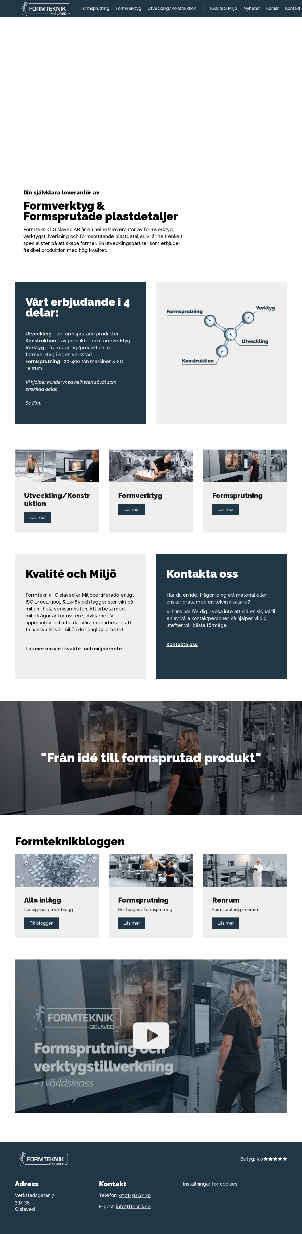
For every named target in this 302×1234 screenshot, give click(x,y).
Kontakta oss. (182, 644)
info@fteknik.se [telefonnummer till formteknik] (133, 1206)
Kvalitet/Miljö (223, 8)
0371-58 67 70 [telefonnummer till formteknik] (135, 1195)
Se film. (33, 403)
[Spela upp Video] (151, 1036)
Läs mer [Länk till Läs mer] (38, 517)
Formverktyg (128, 8)
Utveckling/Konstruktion (172, 8)
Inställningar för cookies (210, 1184)
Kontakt (292, 8)
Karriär (272, 8)
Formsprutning (95, 8)
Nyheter (252, 8)
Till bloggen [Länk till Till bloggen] (41, 923)
